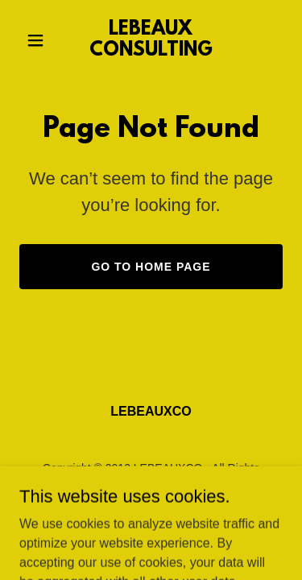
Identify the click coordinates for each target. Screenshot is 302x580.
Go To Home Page (150, 266)
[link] (151, 51)
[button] (39, 40)
